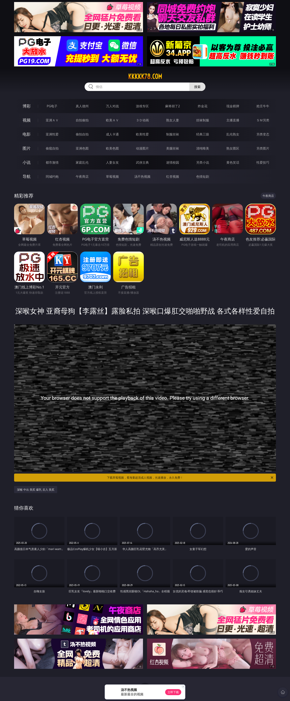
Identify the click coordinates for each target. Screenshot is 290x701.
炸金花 (202, 106)
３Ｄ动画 (142, 120)
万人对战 (112, 106)
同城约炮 (52, 176)
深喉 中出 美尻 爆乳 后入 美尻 (35, 489)
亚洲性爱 (52, 134)
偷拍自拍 (82, 134)
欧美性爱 (142, 134)
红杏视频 (172, 176)
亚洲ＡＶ (52, 120)
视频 (27, 120)
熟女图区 (232, 148)
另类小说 (202, 162)
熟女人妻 (172, 120)
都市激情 (52, 162)
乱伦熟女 (232, 134)
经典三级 (202, 134)
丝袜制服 (202, 120)
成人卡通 (112, 134)
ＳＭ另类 (262, 120)
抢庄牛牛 (262, 106)
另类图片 (262, 148)
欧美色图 (112, 148)
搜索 (197, 87)
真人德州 (82, 106)
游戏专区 (142, 106)
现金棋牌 (232, 106)
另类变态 (262, 134)
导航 (27, 176)
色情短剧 (202, 176)
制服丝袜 (172, 134)
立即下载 (173, 692)
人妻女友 (112, 162)
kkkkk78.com (145, 76)
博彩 (27, 106)
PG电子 (52, 106)
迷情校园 (172, 162)
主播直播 (232, 120)
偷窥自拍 (52, 148)
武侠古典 (142, 162)
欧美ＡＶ (112, 120)
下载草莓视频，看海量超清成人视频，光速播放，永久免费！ (190, 477)
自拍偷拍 (82, 120)
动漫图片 (142, 148)
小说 (27, 162)
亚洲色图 (82, 148)
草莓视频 (112, 176)
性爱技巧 (262, 162)
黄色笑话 (232, 162)
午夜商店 (82, 176)
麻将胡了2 (172, 106)
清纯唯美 (202, 148)
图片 (27, 148)
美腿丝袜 (172, 148)
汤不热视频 (142, 176)
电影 (27, 134)
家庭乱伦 (82, 162)
